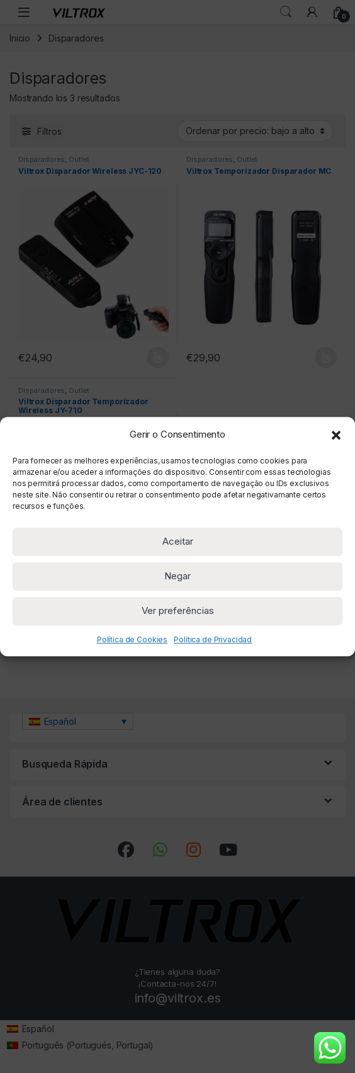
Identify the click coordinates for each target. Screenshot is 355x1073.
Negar (177, 576)
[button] (336, 434)
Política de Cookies (132, 639)
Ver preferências (178, 610)
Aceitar (177, 541)
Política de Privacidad (213, 639)
